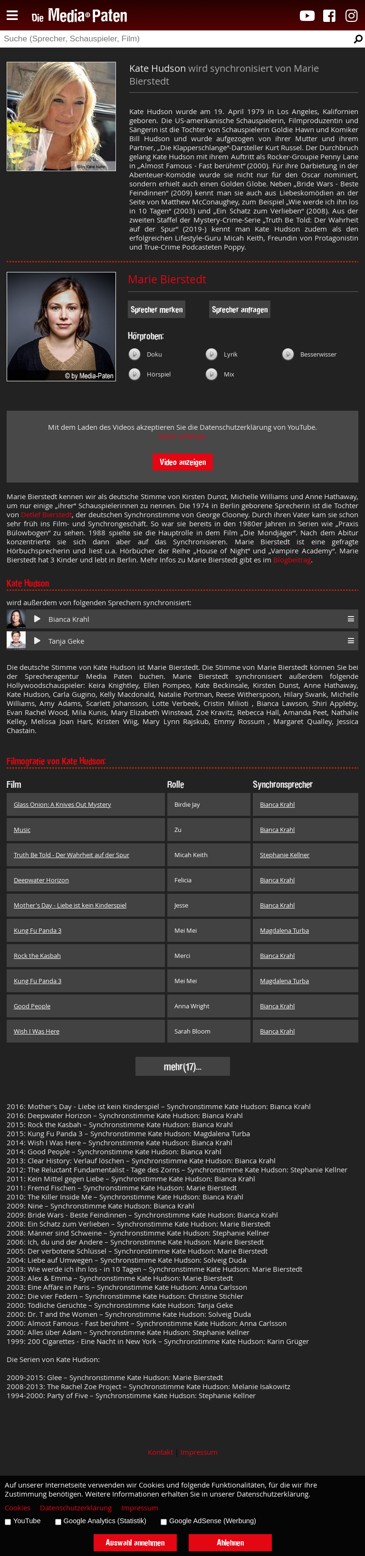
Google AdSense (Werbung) (212, 1521)
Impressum (199, 1452)
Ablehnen (230, 1542)
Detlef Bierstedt (46, 514)
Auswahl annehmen (135, 1542)
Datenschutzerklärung (76, 1507)
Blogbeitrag (292, 559)
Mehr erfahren (182, 436)
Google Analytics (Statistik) (105, 1521)
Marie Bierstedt (167, 279)
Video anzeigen (183, 462)
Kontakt (160, 1452)
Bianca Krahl (68, 619)
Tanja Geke (66, 641)
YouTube (27, 1521)
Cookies (17, 1507)
